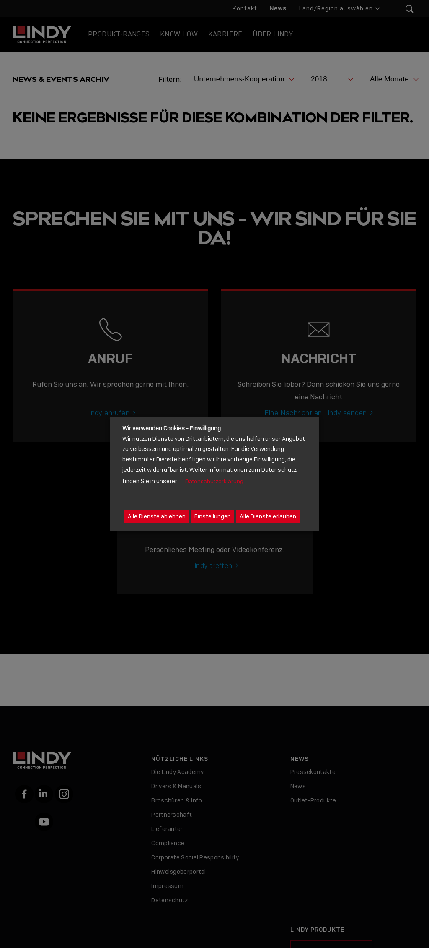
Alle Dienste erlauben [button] (268, 516)
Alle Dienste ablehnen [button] (157, 516)
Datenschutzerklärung (214, 481)
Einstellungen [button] (212, 516)
